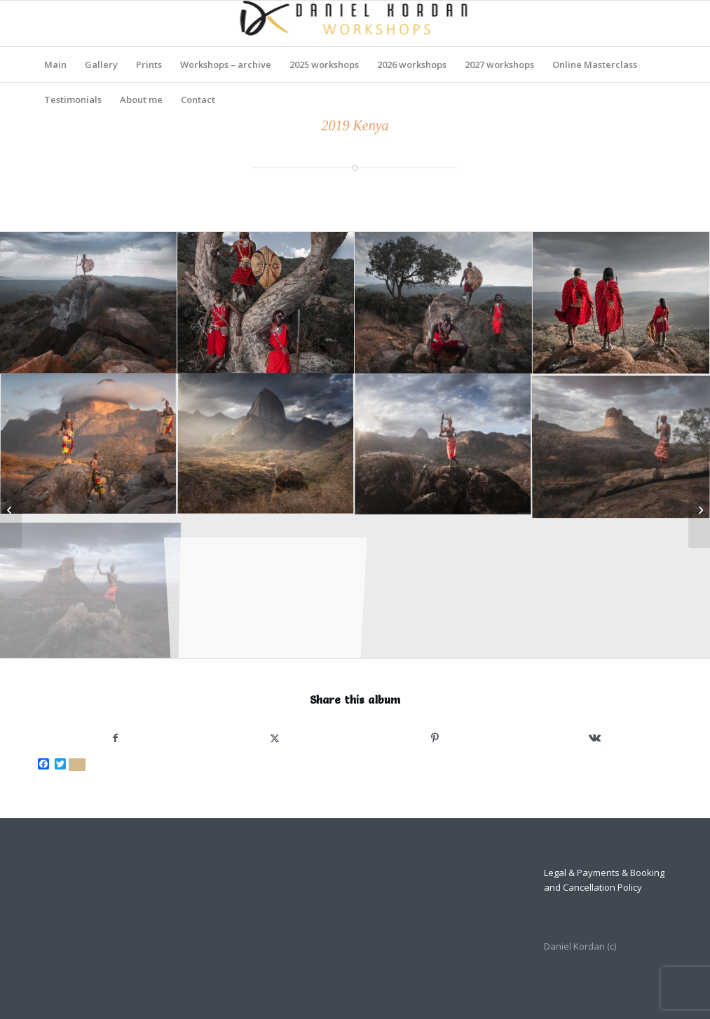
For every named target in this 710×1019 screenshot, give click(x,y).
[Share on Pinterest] (435, 738)
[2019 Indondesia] (699, 509)
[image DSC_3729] (621, 445)
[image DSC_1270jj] (621, 303)
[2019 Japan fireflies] (11, 509)
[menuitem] (55, 64)
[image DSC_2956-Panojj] (443, 445)
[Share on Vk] (595, 738)
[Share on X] (275, 738)
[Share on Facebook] (115, 738)
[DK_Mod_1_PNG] (355, 23)
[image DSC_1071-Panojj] (443, 303)
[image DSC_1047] (266, 303)
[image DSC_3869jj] (88, 587)
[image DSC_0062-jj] (88, 303)
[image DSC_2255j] (88, 445)
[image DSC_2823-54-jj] (266, 445)
